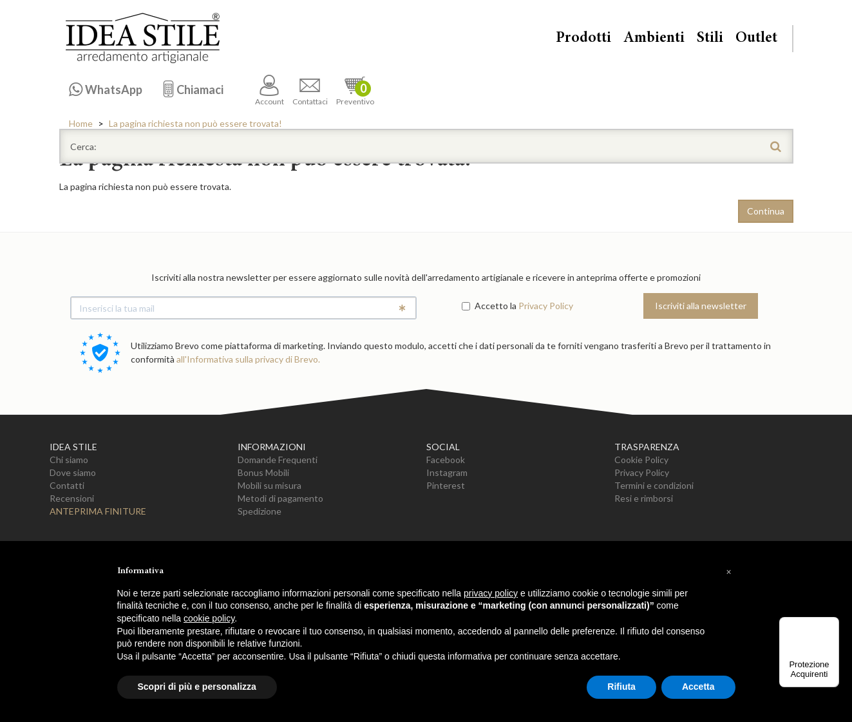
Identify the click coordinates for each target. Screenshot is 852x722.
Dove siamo (73, 472)
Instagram (447, 472)
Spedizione (259, 511)
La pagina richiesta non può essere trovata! (195, 123)
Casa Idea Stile (142, 38)
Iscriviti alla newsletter (700, 305)
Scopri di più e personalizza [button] (197, 686)
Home (81, 123)
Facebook (445, 459)
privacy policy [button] (491, 593)
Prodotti (583, 38)
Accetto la (489, 305)
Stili (710, 38)
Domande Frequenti (277, 459)
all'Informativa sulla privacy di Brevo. (248, 359)
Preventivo (355, 90)
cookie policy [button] (209, 618)
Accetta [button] (698, 686)
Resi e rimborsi (643, 498)
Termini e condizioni (654, 485)
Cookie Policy (641, 459)
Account (269, 90)
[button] (729, 572)
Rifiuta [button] (621, 686)
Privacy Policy (545, 305)
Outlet (756, 38)
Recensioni (72, 498)
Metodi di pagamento (280, 498)
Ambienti (654, 38)
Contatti (67, 485)
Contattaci (310, 90)
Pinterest (445, 485)
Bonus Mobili (263, 472)
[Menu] (831, 624)
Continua (765, 210)
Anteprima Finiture (98, 511)
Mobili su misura (269, 485)
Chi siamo (69, 459)
